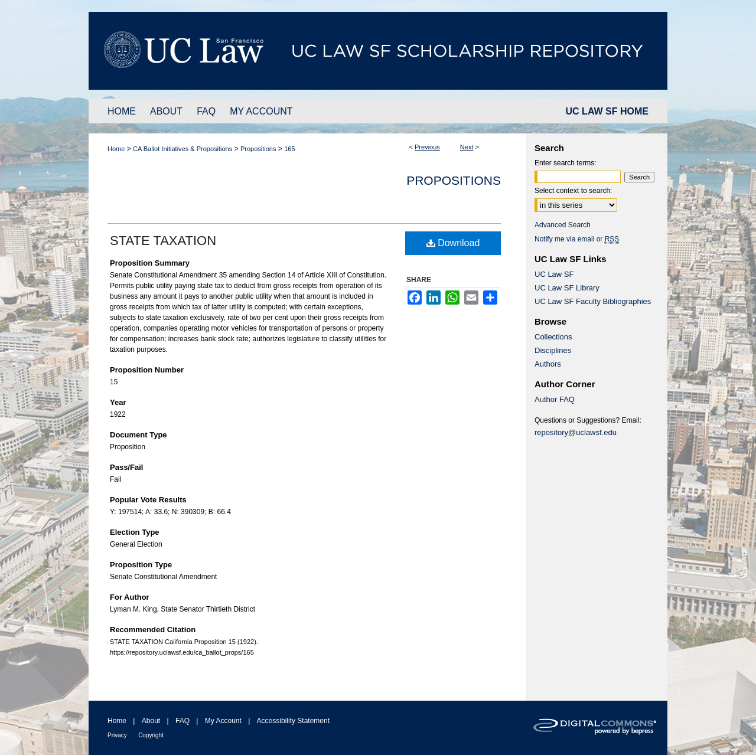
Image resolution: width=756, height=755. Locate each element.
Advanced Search (563, 225)
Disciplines (553, 350)
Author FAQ (555, 399)
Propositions (258, 148)
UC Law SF (554, 274)
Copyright (151, 735)
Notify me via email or (577, 239)
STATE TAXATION (163, 240)
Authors (548, 363)
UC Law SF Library (567, 287)
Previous (427, 147)
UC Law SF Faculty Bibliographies (593, 301)
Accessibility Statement (293, 721)
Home (116, 148)
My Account (223, 721)
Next (467, 147)
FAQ (182, 721)
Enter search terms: (566, 163)
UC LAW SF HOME (607, 111)
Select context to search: (573, 191)
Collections (553, 336)
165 (289, 148)
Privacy (117, 735)
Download (453, 243)
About (151, 721)
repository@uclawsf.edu (576, 432)
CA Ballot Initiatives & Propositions (182, 148)
